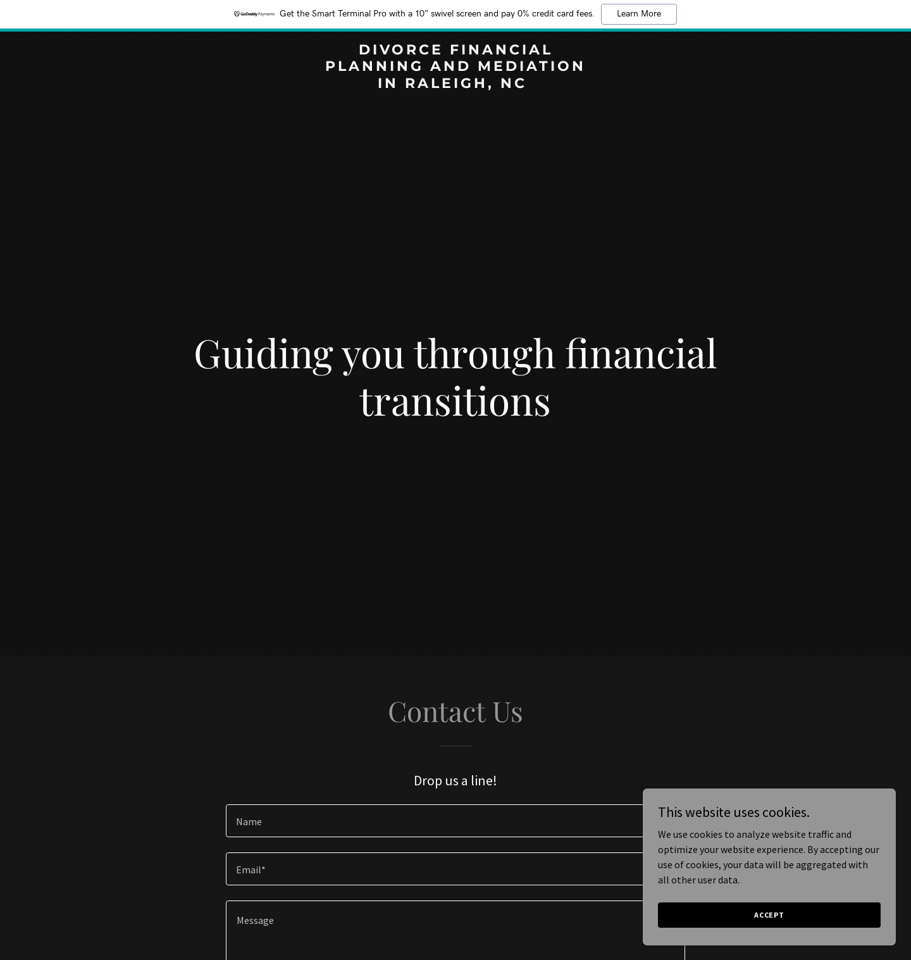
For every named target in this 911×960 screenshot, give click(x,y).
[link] (455, 84)
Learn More (639, 13)
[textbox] (455, 820)
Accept (769, 914)
